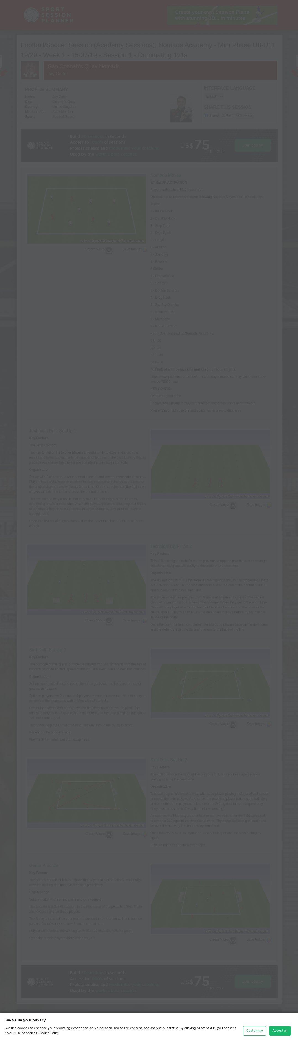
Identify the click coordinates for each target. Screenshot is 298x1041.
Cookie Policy (49, 1033)
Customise (254, 1030)
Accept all (280, 1030)
